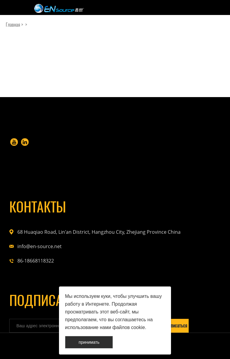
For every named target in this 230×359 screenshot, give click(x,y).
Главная (13, 24)
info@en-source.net (39, 246)
